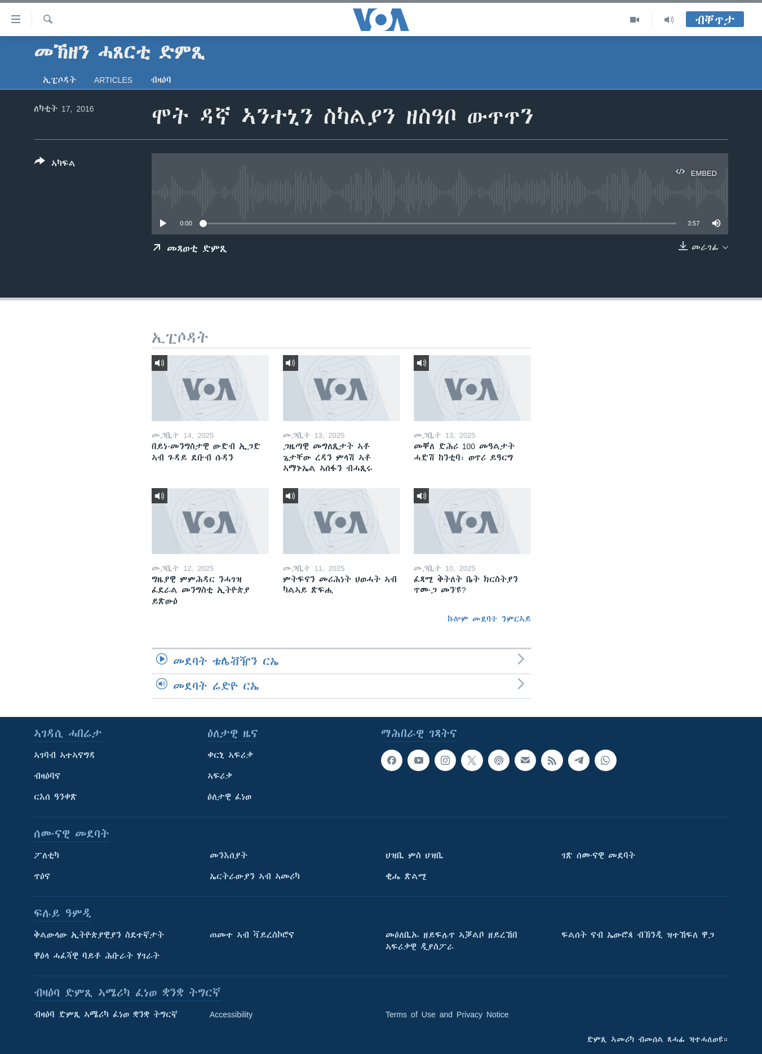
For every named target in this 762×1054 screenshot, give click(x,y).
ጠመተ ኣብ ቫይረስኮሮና (252, 935)
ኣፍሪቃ (219, 776)
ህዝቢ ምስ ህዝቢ (415, 856)
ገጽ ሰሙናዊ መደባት (598, 856)
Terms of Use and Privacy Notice (447, 1014)
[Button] (55, 164)
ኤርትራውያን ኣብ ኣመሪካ (255, 876)
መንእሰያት (228, 856)
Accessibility (231, 1014)
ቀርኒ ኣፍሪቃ (230, 755)
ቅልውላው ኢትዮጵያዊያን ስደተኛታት (99, 935)
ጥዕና (42, 876)
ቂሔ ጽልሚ (406, 876)
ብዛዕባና (47, 776)
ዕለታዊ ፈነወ (229, 797)
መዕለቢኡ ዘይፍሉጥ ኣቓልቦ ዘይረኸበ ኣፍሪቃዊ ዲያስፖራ (451, 941)
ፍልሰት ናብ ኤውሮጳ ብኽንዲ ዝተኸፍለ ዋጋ (637, 935)
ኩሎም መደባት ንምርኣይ (489, 618)
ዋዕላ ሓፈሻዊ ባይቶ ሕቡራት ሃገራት (97, 956)
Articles (113, 80)
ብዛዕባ (160, 80)
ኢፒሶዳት (59, 80)
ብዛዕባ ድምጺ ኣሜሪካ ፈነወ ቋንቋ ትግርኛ (106, 1014)
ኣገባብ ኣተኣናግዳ (64, 755)
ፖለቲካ (46, 856)
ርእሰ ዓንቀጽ (55, 797)
